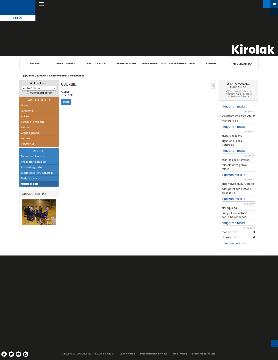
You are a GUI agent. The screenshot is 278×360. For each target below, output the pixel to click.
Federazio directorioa (34, 156)
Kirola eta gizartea (32, 167)
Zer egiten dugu (125, 63)
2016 (70, 95)
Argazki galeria (30, 133)
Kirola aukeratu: (39, 83)
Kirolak (18, 18)
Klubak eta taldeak (32, 122)
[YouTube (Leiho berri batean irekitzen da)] (18, 354)
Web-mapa (180, 353)
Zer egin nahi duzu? (154, 63)
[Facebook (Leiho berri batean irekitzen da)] (4, 354)
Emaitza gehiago (234, 243)
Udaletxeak (77, 75)
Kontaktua (27, 144)
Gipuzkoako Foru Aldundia (37, 173)
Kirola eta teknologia (33, 162)
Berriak (25, 127)
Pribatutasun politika (153, 353)
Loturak (25, 138)
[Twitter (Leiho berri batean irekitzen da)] (11, 354)
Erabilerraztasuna (203, 353)
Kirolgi (211, 63)
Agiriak (25, 116)
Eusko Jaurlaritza (31, 178)
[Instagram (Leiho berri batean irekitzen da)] (25, 354)
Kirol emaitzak (242, 63)
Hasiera (34, 63)
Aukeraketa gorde (41, 93)
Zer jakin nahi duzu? (182, 63)
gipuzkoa (28, 75)
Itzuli (66, 102)
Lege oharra (127, 353)
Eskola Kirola (96, 63)
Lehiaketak (27, 111)
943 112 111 (108, 353)
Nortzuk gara (65, 63)
